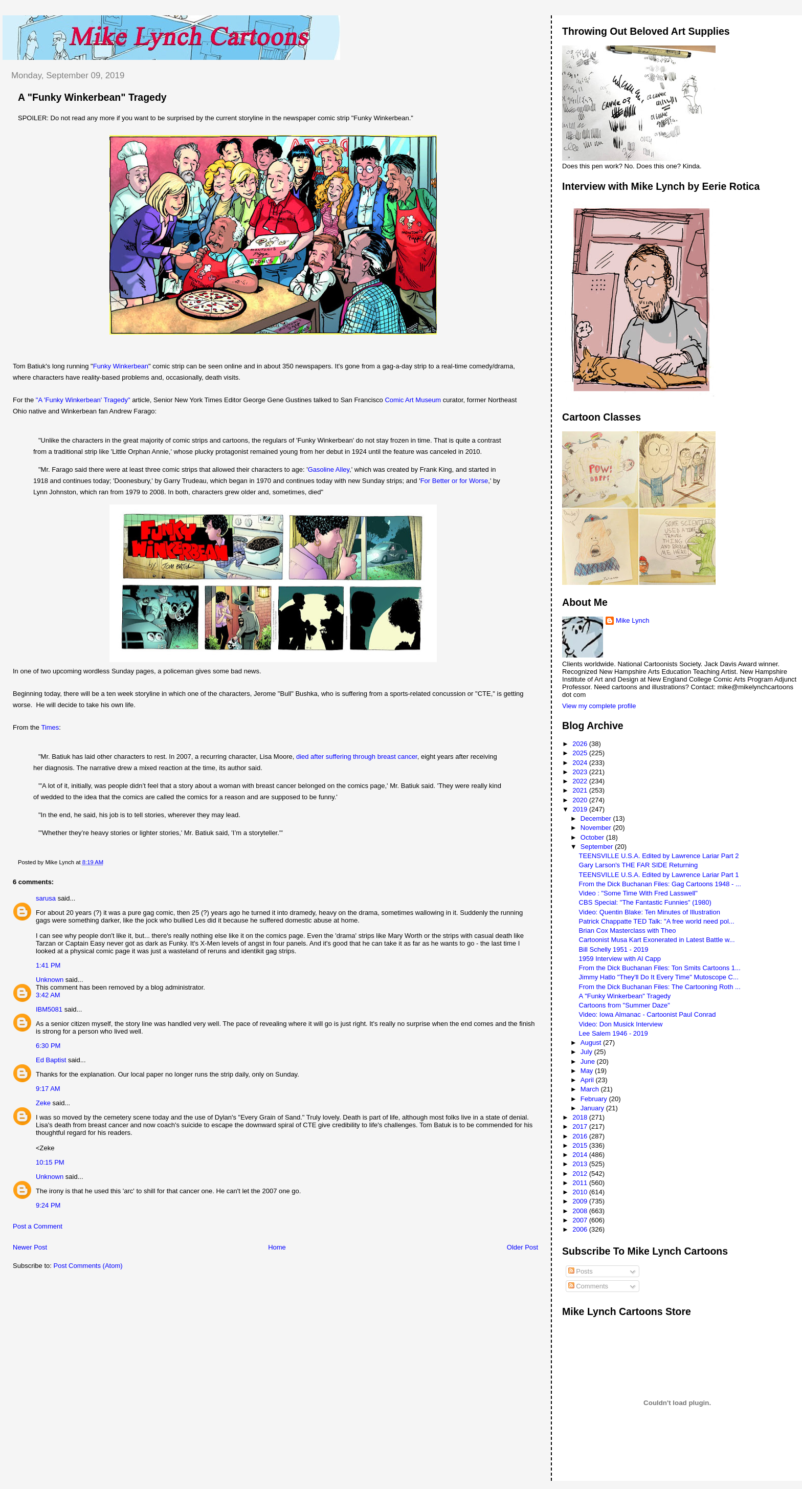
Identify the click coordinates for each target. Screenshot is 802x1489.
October (593, 837)
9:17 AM (48, 1088)
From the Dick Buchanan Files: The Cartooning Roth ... (660, 987)
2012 (580, 1173)
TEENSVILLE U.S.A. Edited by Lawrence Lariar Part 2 (659, 856)
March (591, 1089)
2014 (580, 1154)
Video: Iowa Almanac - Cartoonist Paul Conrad (647, 1014)
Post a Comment (37, 1226)
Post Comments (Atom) (88, 1265)
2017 (580, 1126)
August (592, 1042)
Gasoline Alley (328, 469)
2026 (580, 744)
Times (50, 727)
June (589, 1061)
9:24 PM (48, 1205)
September (598, 846)
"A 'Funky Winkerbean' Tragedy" (83, 400)
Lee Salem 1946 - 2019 (613, 1033)
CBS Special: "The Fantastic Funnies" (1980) (645, 902)
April (588, 1080)
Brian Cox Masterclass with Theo (627, 930)
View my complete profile (599, 706)
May (588, 1071)
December (597, 818)
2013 (580, 1164)
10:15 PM (50, 1162)
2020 (580, 800)
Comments (588, 1286)
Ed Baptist (51, 1060)
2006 (580, 1229)
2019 (580, 809)
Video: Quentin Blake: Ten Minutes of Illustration (649, 912)
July (587, 1052)
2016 (580, 1136)
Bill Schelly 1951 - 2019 (614, 949)
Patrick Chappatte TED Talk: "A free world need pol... (656, 921)
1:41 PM (48, 965)
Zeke (43, 1103)
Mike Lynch (632, 620)
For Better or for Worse (454, 481)
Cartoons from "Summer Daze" (624, 1005)
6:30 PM (48, 1045)
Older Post (522, 1247)
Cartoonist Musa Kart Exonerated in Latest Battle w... (657, 940)
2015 (580, 1145)
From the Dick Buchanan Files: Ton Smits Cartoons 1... (660, 968)
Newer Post (30, 1247)
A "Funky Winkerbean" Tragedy (92, 97)
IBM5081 (49, 1009)
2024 (580, 763)
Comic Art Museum (413, 400)
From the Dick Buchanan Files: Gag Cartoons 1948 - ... (660, 884)
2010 (580, 1192)
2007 (580, 1220)
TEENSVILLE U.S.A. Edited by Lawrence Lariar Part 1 (659, 875)
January (593, 1108)
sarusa (46, 898)
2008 (580, 1211)
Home (277, 1247)
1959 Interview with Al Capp (620, 958)
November (597, 827)
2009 (580, 1201)
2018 (580, 1117)
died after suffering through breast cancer (356, 756)
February (595, 1099)
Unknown (49, 979)
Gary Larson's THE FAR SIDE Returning (638, 865)
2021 (580, 790)
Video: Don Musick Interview (621, 1024)
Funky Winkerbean (120, 366)
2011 (580, 1183)
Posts (580, 1271)
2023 (580, 772)
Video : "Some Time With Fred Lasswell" (638, 893)
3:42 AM (48, 995)
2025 (580, 753)
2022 (580, 781)
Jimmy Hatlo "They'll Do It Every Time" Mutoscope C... (659, 977)
